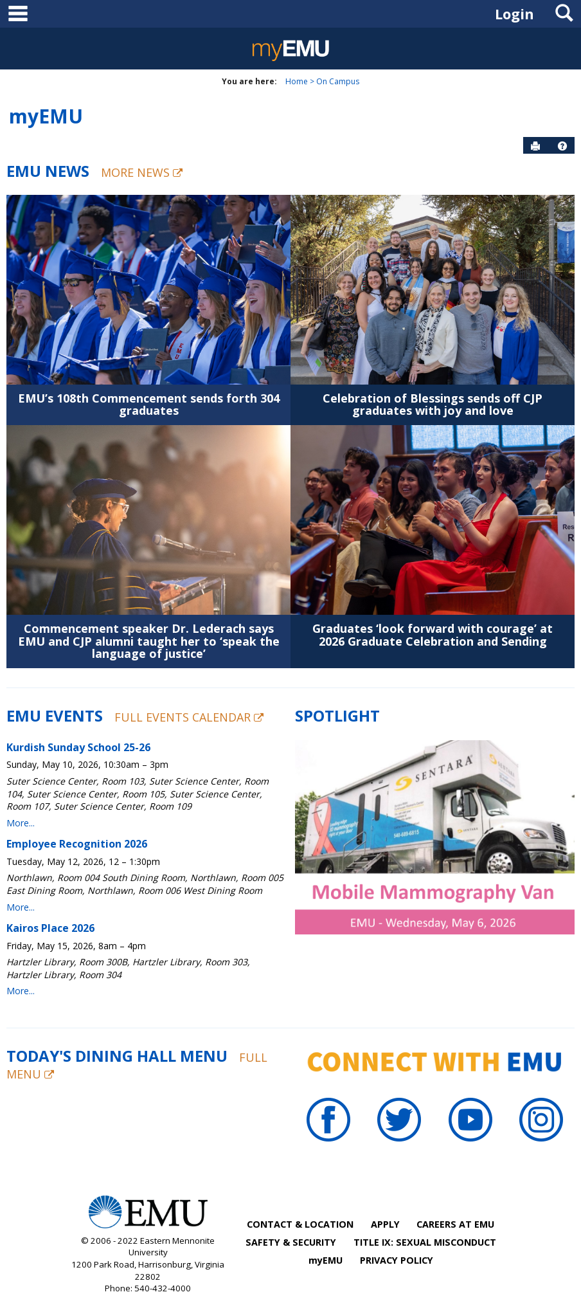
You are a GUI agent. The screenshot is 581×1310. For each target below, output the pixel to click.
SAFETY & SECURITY (291, 1242)
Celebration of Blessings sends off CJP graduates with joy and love (432, 404)
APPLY (385, 1224)
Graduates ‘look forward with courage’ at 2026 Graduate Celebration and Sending (432, 635)
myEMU (46, 116)
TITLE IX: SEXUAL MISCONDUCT (424, 1242)
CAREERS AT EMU (455, 1224)
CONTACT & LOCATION (300, 1224)
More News (142, 172)
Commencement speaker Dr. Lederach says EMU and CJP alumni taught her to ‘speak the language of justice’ (149, 641)
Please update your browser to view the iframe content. (146, 872)
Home (296, 81)
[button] (562, 146)
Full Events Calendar (189, 717)
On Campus (337, 81)
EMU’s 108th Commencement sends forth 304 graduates (149, 404)
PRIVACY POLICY (396, 1260)
